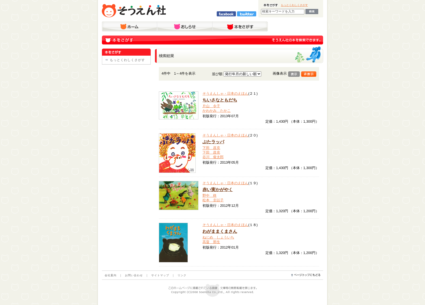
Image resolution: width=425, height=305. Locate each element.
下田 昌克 (211, 148)
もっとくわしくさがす (294, 5)
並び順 (217, 74)
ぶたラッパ (213, 141)
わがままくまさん (219, 231)
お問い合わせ (134, 275)
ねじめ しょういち (218, 237)
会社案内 (111, 275)
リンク (182, 275)
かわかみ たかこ (216, 111)
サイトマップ (160, 275)
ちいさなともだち (219, 100)
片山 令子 (211, 106)
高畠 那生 (211, 242)
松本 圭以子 (213, 200)
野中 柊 (209, 195)
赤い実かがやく (217, 189)
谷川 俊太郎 (213, 157)
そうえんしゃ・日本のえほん (225, 93)
